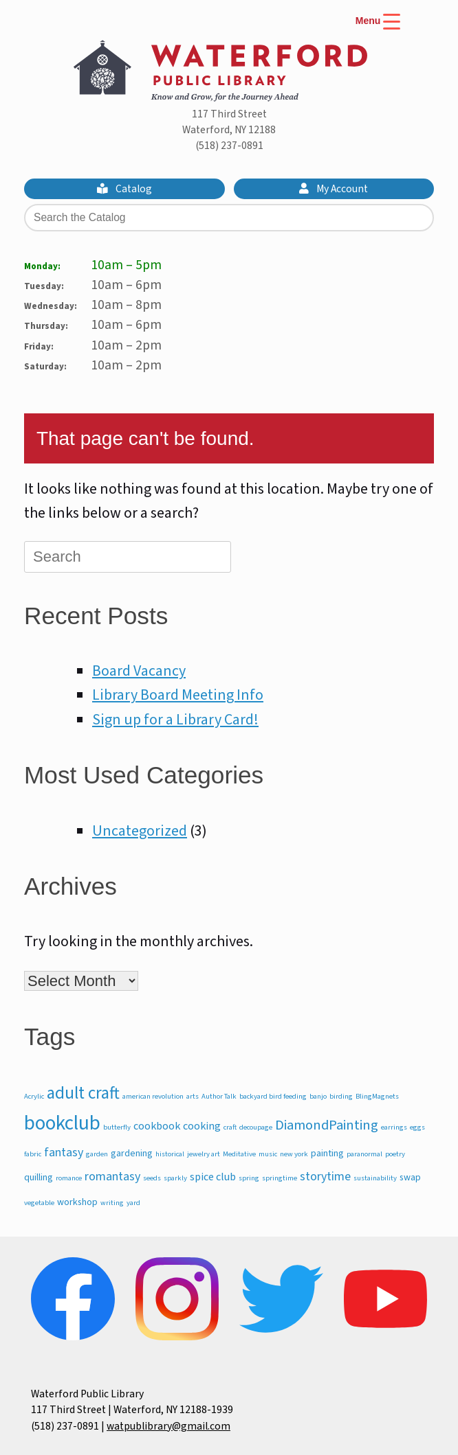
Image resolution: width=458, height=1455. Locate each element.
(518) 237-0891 (229, 145)
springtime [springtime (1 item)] (279, 1178)
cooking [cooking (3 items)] (202, 1126)
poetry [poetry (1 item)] (395, 1154)
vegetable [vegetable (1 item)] (39, 1203)
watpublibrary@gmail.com (168, 1426)
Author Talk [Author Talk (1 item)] (219, 1096)
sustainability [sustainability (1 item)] (375, 1178)
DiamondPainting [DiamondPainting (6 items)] (326, 1125)
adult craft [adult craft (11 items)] (83, 1093)
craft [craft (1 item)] (230, 1127)
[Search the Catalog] (229, 217)
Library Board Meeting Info (177, 695)
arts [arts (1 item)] (192, 1096)
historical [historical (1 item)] (169, 1154)
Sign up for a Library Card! (175, 720)
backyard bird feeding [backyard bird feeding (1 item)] (273, 1096)
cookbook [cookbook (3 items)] (156, 1126)
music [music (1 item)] (268, 1154)
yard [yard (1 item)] (133, 1203)
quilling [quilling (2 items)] (38, 1177)
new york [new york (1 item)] (294, 1154)
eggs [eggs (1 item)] (417, 1127)
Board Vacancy (139, 671)
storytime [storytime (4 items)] (325, 1176)
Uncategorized (139, 831)
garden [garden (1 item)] (97, 1154)
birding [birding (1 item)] (341, 1096)
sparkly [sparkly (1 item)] (175, 1178)
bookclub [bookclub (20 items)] (62, 1123)
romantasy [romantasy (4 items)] (112, 1176)
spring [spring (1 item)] (249, 1178)
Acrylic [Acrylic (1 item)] (34, 1096)
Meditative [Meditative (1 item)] (239, 1154)
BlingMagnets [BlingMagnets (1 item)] (377, 1096)
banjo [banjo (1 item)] (318, 1096)
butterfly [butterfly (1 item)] (117, 1127)
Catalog (124, 188)
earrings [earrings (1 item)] (394, 1127)
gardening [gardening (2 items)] (132, 1153)
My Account (333, 188)
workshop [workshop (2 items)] (77, 1202)
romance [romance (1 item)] (69, 1178)
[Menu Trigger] (377, 29)
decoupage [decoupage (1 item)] (255, 1127)
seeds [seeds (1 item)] (152, 1178)
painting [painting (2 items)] (327, 1153)
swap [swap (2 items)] (410, 1177)
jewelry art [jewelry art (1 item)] (203, 1154)
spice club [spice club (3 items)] (213, 1176)
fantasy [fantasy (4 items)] (63, 1152)
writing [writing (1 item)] (112, 1203)
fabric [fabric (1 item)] (32, 1154)
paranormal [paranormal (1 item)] (364, 1154)
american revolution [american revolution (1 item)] (153, 1096)
